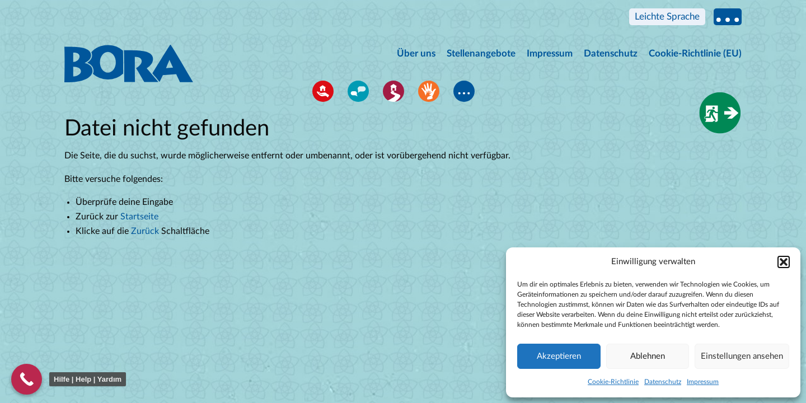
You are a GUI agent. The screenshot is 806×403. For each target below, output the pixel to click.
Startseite (139, 216)
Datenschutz (662, 381)
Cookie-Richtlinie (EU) (695, 53)
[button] (783, 262)
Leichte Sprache (667, 16)
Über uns (416, 53)
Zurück (145, 231)
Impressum (703, 381)
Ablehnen (647, 356)
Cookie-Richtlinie (613, 381)
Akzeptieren (559, 356)
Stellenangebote (481, 53)
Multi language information (728, 16)
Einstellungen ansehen (742, 356)
